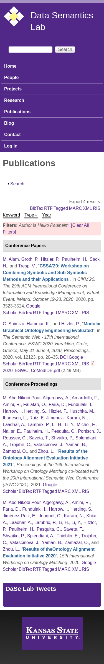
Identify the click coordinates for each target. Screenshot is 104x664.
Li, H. (57, 424)
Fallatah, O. (34, 404)
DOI (64, 357)
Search (17, 183)
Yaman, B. (76, 444)
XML (87, 208)
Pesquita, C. (63, 431)
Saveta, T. (39, 438)
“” (46, 273)
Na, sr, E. (12, 431)
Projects (13, 89)
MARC (75, 208)
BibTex (36, 208)
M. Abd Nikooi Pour (21, 397)
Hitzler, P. (50, 259)
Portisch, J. (89, 431)
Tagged (61, 208)
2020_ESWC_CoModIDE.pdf (31, 370)
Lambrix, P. (39, 424)
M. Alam (11, 259)
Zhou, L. (46, 451)
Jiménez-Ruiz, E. (19, 515)
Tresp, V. (27, 266)
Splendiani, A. (40, 535)
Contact (12, 134)
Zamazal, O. (15, 451)
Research (14, 100)
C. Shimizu (13, 323)
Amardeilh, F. (85, 397)
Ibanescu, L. (15, 417)
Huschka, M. (82, 411)
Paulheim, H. (74, 259)
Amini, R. (12, 404)
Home (10, 66)
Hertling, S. (35, 411)
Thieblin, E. (68, 535)
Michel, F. (86, 424)
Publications (17, 111)
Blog (9, 123)
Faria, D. (57, 404)
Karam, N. (77, 417)
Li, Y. (69, 424)
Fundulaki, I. (80, 404)
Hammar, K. (38, 323)
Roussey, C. (15, 438)
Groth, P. (30, 259)
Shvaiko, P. (62, 438)
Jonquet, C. (50, 515)
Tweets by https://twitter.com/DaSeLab (43, 600)
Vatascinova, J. (48, 444)
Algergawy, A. (56, 397)
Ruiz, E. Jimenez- (46, 417)
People (11, 77)
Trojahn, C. (20, 444)
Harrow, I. (12, 411)
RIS (96, 208)
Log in (10, 146)
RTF (48, 208)
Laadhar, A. (14, 424)
